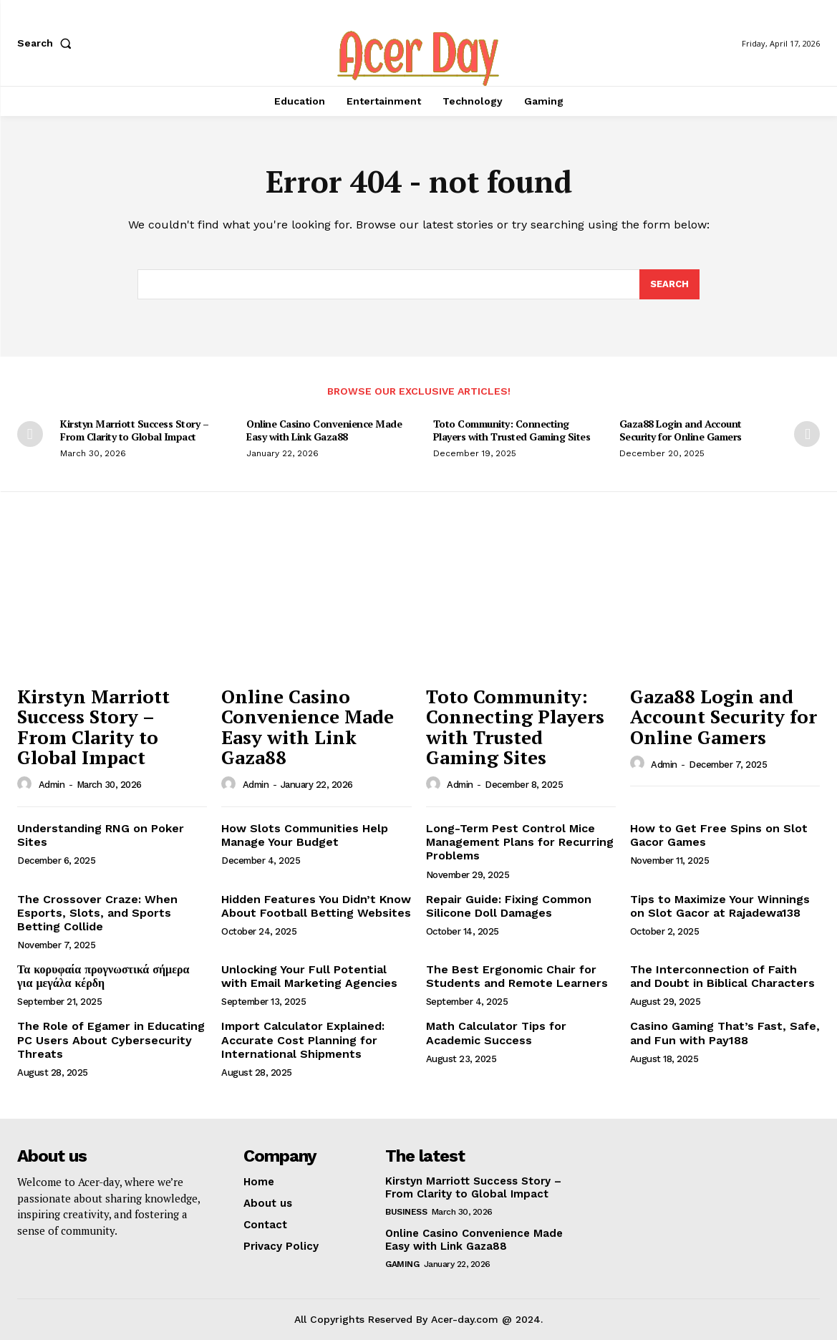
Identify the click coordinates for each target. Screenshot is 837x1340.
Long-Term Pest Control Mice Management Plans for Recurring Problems (520, 841)
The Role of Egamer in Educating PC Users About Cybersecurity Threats (111, 1039)
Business (406, 1212)
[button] (47, 43)
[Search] (669, 284)
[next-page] (807, 434)
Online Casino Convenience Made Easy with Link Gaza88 (324, 430)
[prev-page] (30, 434)
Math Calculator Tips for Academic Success (496, 1032)
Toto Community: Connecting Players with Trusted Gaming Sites (512, 430)
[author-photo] (26, 784)
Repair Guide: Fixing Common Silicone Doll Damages (508, 906)
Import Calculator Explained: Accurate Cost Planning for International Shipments (302, 1039)
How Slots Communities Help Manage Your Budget (304, 835)
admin (52, 784)
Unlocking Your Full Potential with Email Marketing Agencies (309, 976)
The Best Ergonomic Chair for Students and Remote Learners (517, 976)
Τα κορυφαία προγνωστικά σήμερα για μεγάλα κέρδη (103, 976)
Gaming (402, 1264)
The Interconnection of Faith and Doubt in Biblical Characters (722, 976)
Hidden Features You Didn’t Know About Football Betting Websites (316, 906)
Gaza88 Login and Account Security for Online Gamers (680, 430)
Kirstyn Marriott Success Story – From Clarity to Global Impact (134, 430)
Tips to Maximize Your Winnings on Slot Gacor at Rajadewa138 (720, 906)
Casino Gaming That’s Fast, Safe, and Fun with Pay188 (725, 1032)
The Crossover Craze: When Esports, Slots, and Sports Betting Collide (97, 912)
